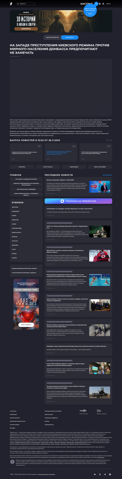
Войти (108, 3)
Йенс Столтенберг (100, 167)
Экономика (15, 211)
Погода (14, 253)
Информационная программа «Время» (24, 268)
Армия (14, 224)
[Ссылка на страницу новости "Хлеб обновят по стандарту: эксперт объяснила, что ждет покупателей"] (78, 212)
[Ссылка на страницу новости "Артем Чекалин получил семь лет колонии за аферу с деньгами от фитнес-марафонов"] (78, 305)
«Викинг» (51, 442)
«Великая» (63, 442)
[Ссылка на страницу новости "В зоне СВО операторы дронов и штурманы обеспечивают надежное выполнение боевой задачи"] (78, 368)
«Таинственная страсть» (81, 442)
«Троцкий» (57, 442)
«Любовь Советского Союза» (22, 442)
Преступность (48, 167)
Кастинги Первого (14, 424)
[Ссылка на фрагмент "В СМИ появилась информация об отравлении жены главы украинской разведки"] (95, 152)
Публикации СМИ (49, 424)
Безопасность (16, 232)
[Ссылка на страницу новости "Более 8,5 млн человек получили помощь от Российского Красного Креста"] (78, 256)
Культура (15, 241)
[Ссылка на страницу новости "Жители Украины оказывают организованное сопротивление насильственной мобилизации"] (78, 330)
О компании (13, 411)
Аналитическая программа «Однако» (24, 272)
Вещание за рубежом (101, 411)
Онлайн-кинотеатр (15, 417)
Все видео (12, 428)
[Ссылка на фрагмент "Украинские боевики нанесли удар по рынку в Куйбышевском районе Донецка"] (26, 152)
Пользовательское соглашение (53, 411)
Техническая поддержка (51, 417)
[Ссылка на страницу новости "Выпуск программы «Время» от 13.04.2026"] (78, 186)
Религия (14, 236)
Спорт (14, 249)
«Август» (12, 442)
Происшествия (17, 228)
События (47, 421)
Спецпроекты (13, 414)
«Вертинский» (70, 442)
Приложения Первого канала (17, 421)
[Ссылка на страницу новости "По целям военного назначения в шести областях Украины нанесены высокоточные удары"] (78, 392)
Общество (15, 219)
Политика (22, 167)
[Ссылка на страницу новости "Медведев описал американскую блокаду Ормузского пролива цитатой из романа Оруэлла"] (78, 349)
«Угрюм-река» (44, 442)
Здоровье (15, 245)
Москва (14, 257)
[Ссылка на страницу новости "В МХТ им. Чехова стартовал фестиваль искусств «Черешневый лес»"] (78, 231)
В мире (14, 215)
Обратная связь (49, 414)
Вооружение (74, 167)
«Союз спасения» (35, 442)
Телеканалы (101, 457)
